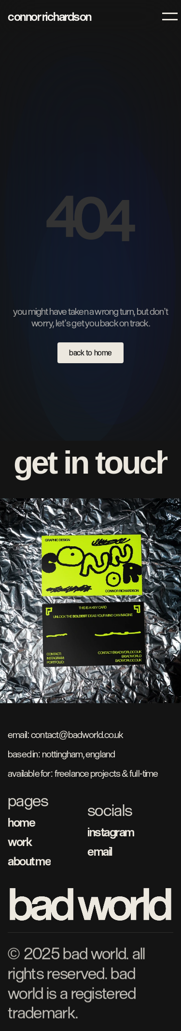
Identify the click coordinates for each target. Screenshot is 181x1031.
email (99, 851)
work (19, 841)
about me (29, 860)
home (21, 822)
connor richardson (49, 16)
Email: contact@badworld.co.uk (66, 734)
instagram (110, 831)
